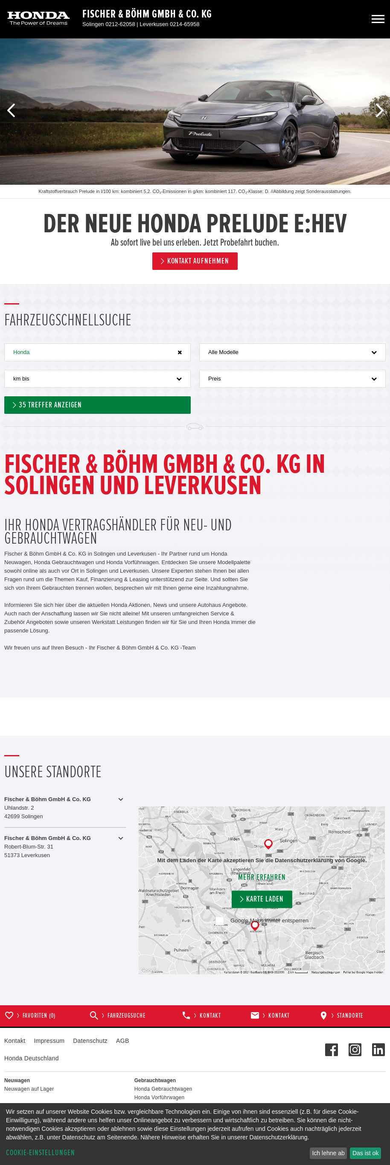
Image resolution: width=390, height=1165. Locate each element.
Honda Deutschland (31, 1058)
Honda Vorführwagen (159, 1098)
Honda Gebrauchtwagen (163, 1089)
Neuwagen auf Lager (29, 1089)
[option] (195, 161)
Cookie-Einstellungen (40, 1153)
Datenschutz (90, 1040)
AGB (122, 1040)
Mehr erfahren (261, 877)
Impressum (49, 1040)
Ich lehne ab (328, 1153)
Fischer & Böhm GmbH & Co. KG (147, 14)
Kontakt (14, 1040)
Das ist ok (365, 1153)
